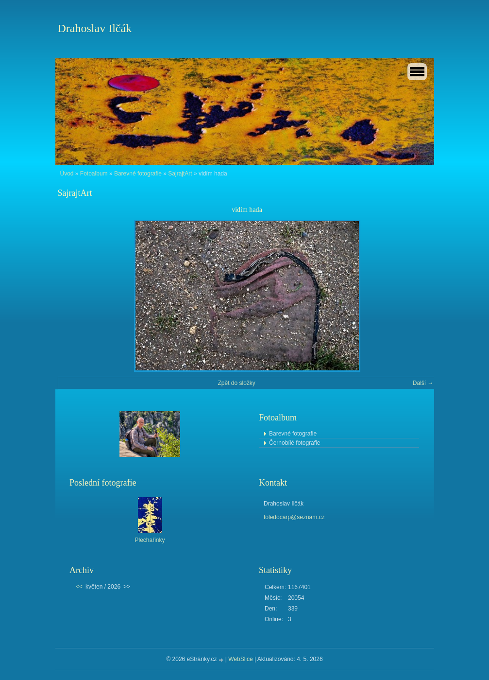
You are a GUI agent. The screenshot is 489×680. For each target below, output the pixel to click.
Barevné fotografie (138, 173)
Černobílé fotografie (294, 442)
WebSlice (240, 659)
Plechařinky (150, 540)
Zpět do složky (236, 383)
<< (79, 586)
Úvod (67, 173)
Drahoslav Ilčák (95, 28)
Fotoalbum (94, 173)
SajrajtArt (180, 173)
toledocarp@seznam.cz (294, 517)
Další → (423, 383)
